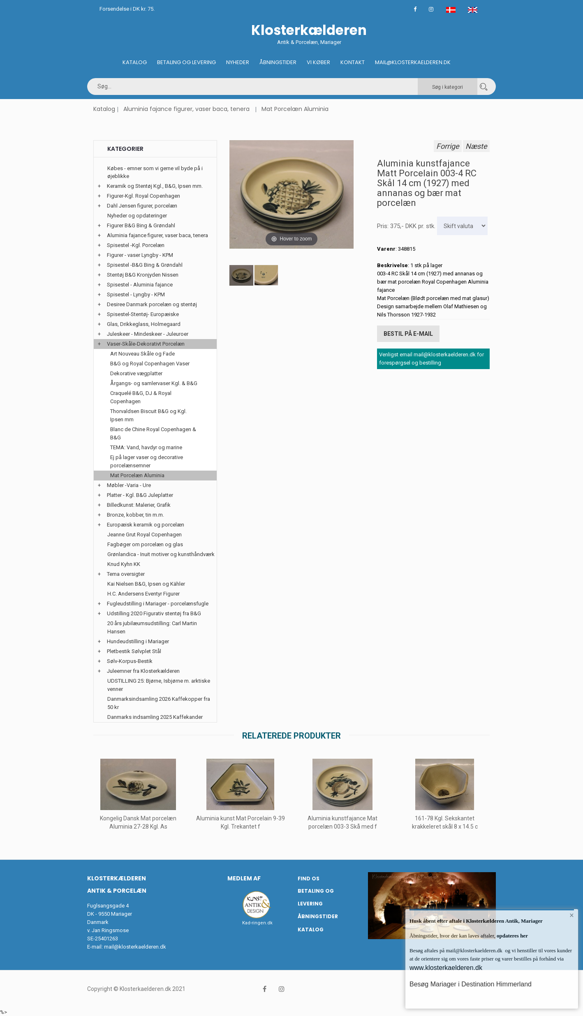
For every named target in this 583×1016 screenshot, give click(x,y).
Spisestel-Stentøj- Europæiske (143, 314)
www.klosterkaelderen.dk (445, 967)
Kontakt (352, 62)
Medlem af (244, 878)
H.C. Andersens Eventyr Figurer (143, 594)
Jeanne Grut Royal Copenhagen (144, 534)
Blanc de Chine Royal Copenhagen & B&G (153, 433)
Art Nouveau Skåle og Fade (142, 354)
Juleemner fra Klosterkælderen (143, 671)
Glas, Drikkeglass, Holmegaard (143, 324)
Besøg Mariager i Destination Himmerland (470, 984)
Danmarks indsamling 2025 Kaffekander (155, 717)
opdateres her (511, 936)
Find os (308, 878)
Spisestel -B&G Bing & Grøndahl (145, 265)
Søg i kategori (447, 87)
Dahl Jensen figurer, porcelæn (142, 206)
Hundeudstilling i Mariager (138, 641)
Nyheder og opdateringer (137, 215)
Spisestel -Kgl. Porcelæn (135, 245)
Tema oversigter (126, 574)
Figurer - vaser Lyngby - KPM (140, 255)
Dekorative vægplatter (136, 373)
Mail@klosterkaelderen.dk (413, 62)
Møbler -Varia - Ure (129, 485)
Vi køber (318, 62)
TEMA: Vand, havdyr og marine (146, 447)
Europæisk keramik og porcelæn (145, 525)
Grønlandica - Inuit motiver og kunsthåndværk (161, 554)
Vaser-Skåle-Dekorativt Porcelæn (146, 344)
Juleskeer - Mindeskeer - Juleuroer (147, 334)
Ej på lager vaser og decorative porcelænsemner (146, 461)
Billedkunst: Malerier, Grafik (139, 505)
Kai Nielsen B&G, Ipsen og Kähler (146, 584)
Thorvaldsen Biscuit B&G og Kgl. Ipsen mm (148, 415)
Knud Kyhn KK (123, 564)
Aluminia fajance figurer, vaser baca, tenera (186, 109)
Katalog (135, 62)
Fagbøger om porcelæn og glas (145, 544)
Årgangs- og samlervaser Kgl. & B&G (153, 383)
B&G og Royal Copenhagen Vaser (150, 363)
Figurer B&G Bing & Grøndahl (141, 225)
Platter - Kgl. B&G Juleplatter (140, 495)
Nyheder (237, 62)
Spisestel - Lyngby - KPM (136, 294)
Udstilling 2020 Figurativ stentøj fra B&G (154, 613)
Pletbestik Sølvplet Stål (134, 651)
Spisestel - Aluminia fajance (140, 285)
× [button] (571, 916)
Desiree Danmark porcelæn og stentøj (152, 304)
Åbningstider (277, 62)
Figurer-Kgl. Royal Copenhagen (143, 196)
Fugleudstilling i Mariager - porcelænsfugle (157, 603)
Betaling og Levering (186, 62)
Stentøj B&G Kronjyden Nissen (142, 275)
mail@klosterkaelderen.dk (135, 947)
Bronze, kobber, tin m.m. (135, 515)
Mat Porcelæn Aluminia (295, 109)
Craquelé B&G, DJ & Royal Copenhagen (140, 397)
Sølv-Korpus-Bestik (130, 661)
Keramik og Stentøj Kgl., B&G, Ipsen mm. (155, 186)
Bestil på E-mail (408, 333)
